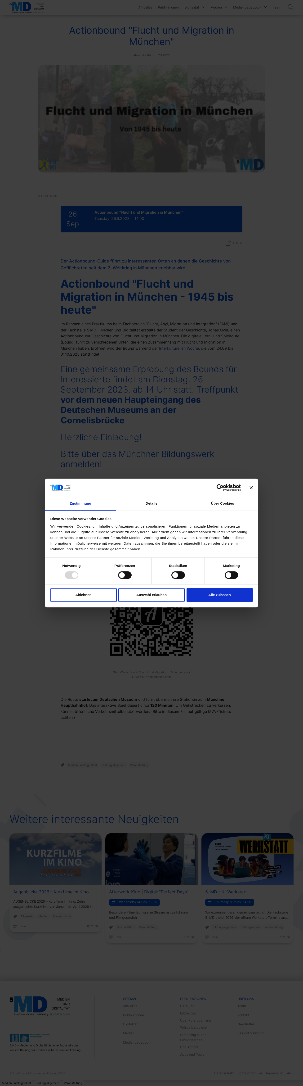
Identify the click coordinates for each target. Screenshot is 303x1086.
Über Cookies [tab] (222, 503)
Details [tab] (151, 503)
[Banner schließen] (251, 487)
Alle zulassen (219, 595)
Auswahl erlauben (151, 595)
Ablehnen (83, 595)
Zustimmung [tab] (80, 503)
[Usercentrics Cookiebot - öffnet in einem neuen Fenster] (220, 487)
